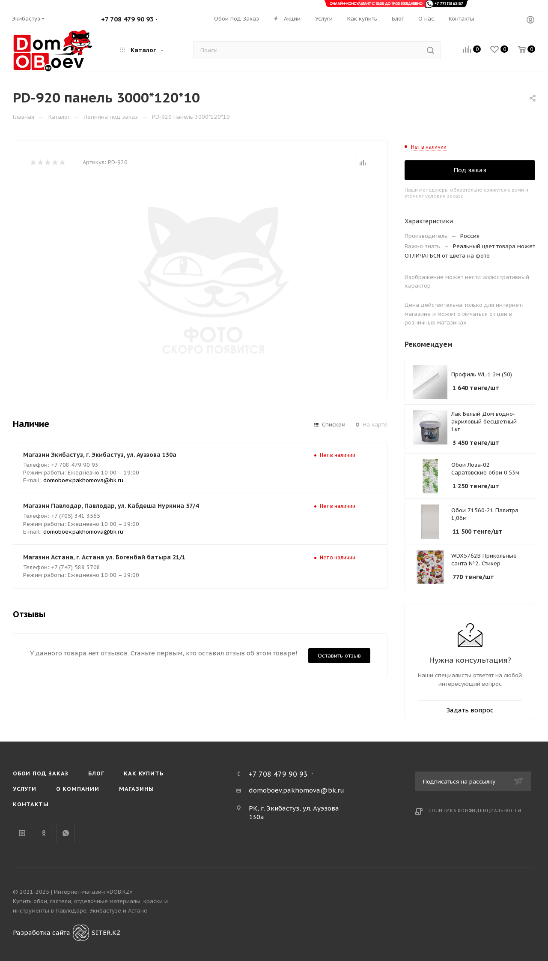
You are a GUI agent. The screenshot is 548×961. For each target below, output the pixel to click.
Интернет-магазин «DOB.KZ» (93, 891)
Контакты (30, 804)
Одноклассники (44, 833)
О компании (77, 789)
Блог (96, 773)
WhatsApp (66, 833)
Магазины (136, 789)
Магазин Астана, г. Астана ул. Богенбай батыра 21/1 (104, 557)
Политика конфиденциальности (475, 811)
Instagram (22, 833)
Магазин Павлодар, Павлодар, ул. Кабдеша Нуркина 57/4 (111, 506)
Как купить (143, 773)
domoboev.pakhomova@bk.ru (83, 480)
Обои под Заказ (40, 773)
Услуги (24, 789)
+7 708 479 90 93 (127, 19)
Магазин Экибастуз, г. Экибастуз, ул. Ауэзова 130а (99, 455)
